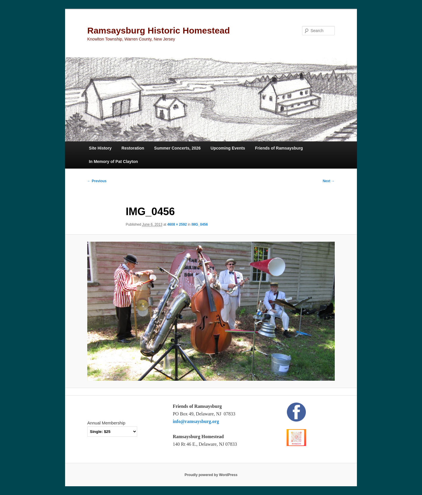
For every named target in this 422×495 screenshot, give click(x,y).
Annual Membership (106, 423)
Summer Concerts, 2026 (177, 148)
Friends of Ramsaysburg (279, 148)
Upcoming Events (228, 148)
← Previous (97, 181)
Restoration (132, 148)
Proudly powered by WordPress (210, 475)
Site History (100, 148)
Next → (329, 181)
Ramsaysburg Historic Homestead (158, 30)
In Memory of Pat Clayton (113, 161)
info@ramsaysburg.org (196, 421)
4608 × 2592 (177, 224)
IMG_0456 (199, 224)
